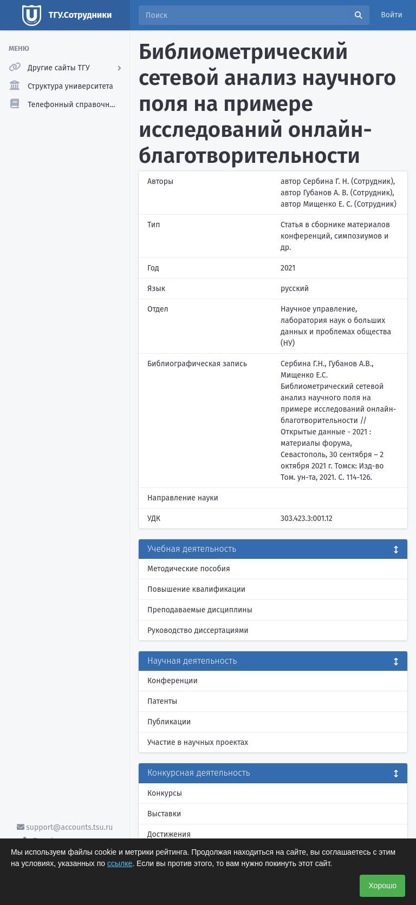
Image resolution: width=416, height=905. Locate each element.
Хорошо (382, 885)
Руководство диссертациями (198, 630)
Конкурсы (164, 793)
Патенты (162, 701)
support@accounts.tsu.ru (65, 827)
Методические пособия (188, 568)
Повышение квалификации (196, 589)
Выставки (164, 813)
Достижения (169, 834)
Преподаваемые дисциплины (199, 610)
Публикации (169, 721)
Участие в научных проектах (197, 742)
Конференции (172, 680)
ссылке (119, 863)
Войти (391, 14)
